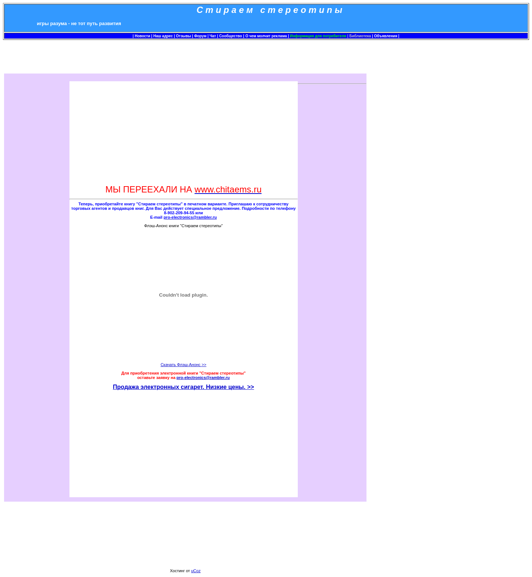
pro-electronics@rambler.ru (203, 377)
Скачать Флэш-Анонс (184, 364)
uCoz (196, 571)
